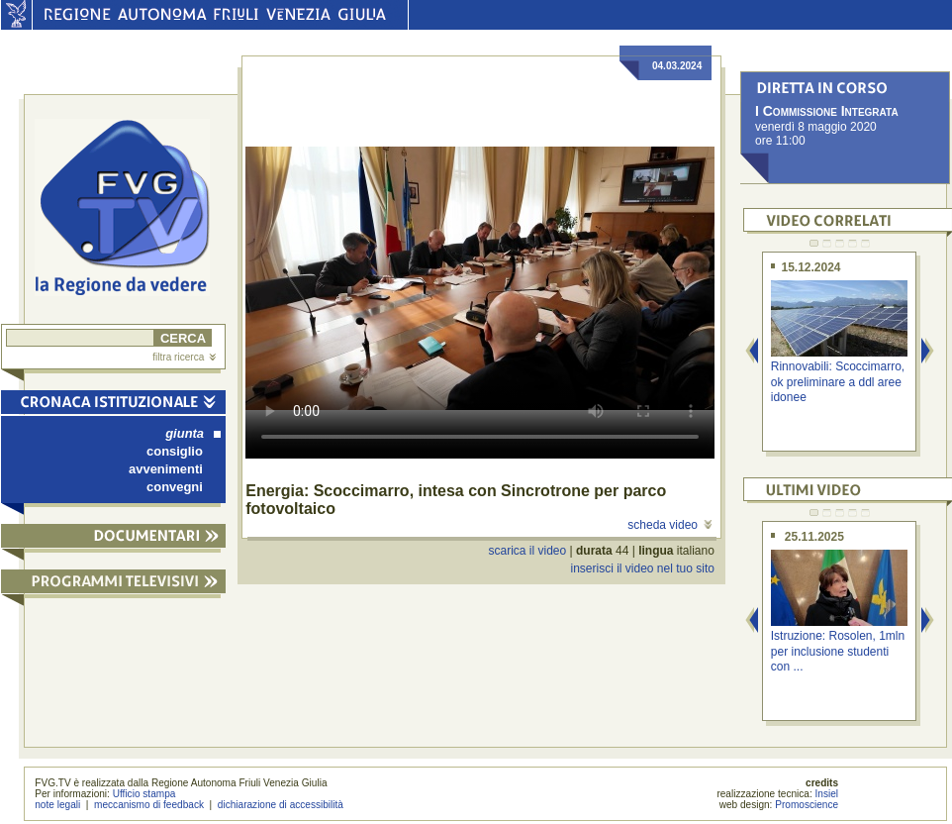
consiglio (174, 451)
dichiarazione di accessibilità (280, 804)
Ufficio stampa (144, 793)
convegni (174, 486)
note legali (57, 804)
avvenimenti (166, 469)
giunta (193, 433)
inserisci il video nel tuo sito (642, 568)
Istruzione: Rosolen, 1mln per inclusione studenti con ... (837, 651)
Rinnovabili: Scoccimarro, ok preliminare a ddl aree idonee (837, 382)
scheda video (669, 525)
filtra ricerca (184, 357)
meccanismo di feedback (149, 804)
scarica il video (528, 551)
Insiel (827, 793)
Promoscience (806, 804)
